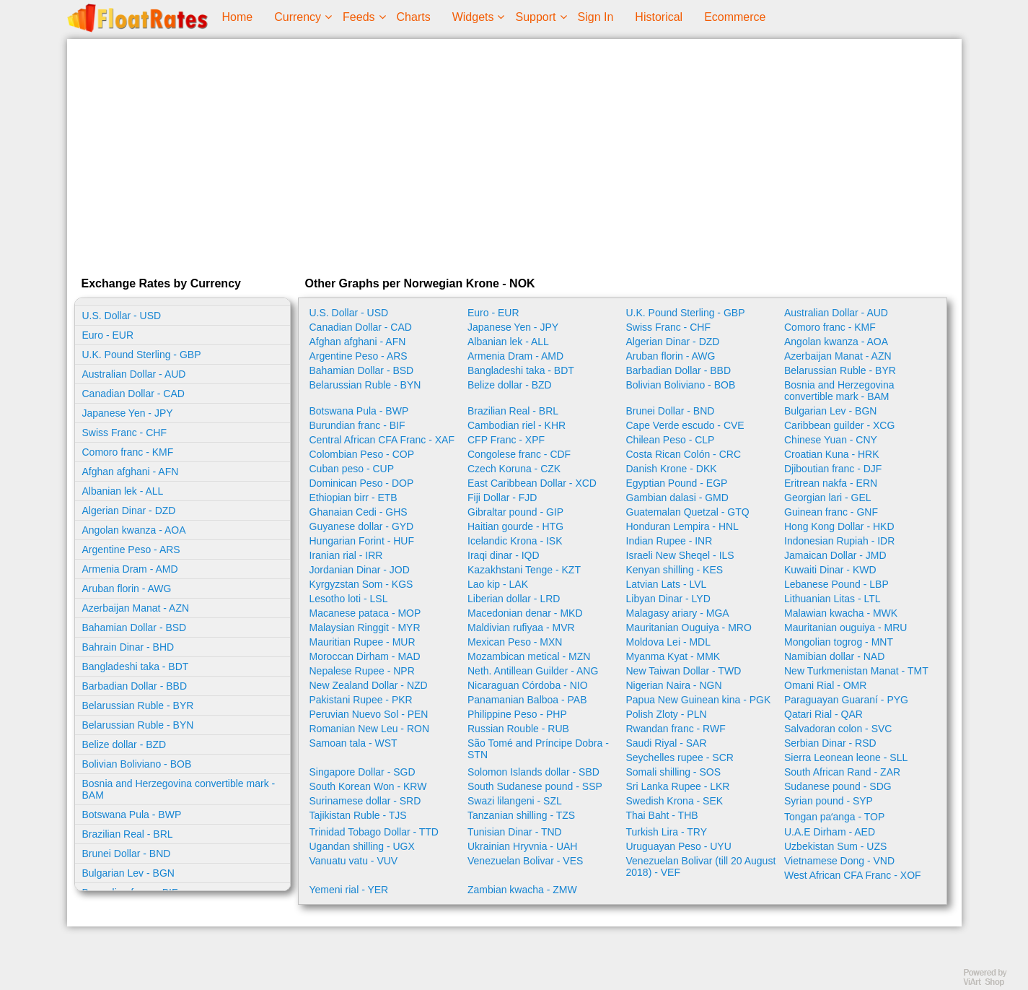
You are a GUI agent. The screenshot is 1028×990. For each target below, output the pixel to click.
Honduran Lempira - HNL (682, 526)
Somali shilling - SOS (673, 772)
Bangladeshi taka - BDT (135, 666)
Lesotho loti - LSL (348, 598)
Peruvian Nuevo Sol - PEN (369, 714)
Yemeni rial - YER (349, 889)
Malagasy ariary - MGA (677, 613)
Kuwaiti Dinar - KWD (830, 570)
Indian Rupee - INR (669, 541)
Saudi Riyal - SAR (666, 743)
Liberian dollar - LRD (513, 598)
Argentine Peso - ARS (131, 549)
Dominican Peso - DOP (361, 483)
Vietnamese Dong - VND (839, 861)
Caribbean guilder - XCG (839, 425)
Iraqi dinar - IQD (503, 555)
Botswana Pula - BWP (132, 814)
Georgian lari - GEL (827, 497)
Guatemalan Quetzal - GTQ (688, 512)
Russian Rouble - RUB (518, 728)
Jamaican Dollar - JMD (835, 555)
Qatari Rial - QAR (823, 714)
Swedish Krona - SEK (675, 801)
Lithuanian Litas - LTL (832, 598)
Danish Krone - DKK (671, 468)
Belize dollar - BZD (124, 744)
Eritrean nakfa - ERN (830, 483)
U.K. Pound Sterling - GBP (141, 354)
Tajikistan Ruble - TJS (358, 815)
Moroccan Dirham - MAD (365, 656)
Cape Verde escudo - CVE (685, 425)
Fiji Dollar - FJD (502, 497)
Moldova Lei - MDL (668, 642)
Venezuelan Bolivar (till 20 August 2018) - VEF (701, 866)
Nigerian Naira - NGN (674, 685)
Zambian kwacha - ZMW (522, 889)
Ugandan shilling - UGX (362, 846)
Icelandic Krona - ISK (515, 541)
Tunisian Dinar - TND (514, 832)
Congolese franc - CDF (519, 454)
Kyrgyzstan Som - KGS (361, 584)
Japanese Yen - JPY (127, 413)
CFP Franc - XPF (506, 440)
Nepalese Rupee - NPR (362, 671)
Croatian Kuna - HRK (831, 454)
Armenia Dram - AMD (130, 569)
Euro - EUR (108, 335)
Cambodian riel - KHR (516, 425)
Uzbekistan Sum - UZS (835, 846)
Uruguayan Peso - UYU (679, 846)
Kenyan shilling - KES (675, 570)
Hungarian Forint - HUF (362, 541)
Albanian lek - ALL (123, 491)
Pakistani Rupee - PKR (361, 699)
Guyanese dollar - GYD (361, 526)
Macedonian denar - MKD (525, 613)
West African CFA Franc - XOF (852, 875)
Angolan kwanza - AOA (134, 530)
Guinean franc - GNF (831, 512)
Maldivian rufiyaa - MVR (521, 627)
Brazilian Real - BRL (127, 834)
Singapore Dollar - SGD (362, 772)
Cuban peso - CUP (352, 468)
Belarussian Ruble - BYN (138, 725)
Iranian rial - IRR (346, 555)
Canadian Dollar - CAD (133, 393)
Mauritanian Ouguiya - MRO (689, 627)
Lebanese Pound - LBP (836, 584)
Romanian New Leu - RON (369, 728)
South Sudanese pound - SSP (534, 786)
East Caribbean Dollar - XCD (532, 483)
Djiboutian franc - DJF (833, 468)
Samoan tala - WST (353, 743)
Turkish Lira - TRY (667, 832)
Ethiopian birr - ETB (353, 497)
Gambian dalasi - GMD (677, 497)
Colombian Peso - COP (362, 454)
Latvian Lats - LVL (666, 584)
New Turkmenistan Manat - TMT (856, 671)
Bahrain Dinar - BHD (128, 647)
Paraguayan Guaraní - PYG (846, 699)
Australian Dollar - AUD (134, 374)
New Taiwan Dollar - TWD (684, 671)
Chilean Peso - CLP (670, 440)
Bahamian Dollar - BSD (134, 627)
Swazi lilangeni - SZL (514, 801)
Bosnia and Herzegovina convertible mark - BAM (179, 789)
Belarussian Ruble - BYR (138, 705)
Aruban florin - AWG (127, 588)
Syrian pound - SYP (828, 801)
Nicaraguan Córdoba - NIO (527, 685)
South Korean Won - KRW (368, 786)
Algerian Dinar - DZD (129, 510)
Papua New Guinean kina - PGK (698, 699)
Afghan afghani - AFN (130, 471)
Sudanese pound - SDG (838, 786)
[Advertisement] (514, 154)
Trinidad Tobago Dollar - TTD (374, 832)
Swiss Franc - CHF (124, 432)
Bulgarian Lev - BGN (128, 873)
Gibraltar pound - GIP (515, 512)
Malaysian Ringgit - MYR (365, 627)
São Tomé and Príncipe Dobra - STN (538, 748)
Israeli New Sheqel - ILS (680, 555)
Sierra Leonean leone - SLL (846, 757)
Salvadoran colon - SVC (838, 728)
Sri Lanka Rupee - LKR (678, 786)
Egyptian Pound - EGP (677, 483)
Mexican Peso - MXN (514, 642)
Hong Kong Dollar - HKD (839, 526)
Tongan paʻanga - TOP (834, 816)
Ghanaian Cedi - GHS (358, 512)
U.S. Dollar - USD (122, 315)
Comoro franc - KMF (128, 452)
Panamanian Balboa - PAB (527, 699)
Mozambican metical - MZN (528, 656)
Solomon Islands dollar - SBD (533, 772)
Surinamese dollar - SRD (365, 801)
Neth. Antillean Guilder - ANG (532, 671)
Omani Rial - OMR (825, 685)
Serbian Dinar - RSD (830, 743)
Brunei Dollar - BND (126, 853)
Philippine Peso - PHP (517, 714)
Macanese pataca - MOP (365, 613)
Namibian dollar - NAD (834, 656)
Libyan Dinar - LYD (668, 598)
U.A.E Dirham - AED (829, 832)
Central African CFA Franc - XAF (382, 440)
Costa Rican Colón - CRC (684, 454)
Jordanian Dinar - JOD (359, 570)
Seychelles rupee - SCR (680, 757)
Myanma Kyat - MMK (673, 656)
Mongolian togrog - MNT (838, 642)
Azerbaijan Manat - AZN (136, 608)
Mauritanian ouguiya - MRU (845, 627)
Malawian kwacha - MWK (840, 613)
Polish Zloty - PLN (666, 714)
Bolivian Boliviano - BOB (137, 764)
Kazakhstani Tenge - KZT (524, 570)
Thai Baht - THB (662, 815)
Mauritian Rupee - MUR (362, 642)
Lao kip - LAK (497, 584)
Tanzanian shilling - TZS (521, 815)
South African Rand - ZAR (842, 772)
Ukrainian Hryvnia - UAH (522, 846)
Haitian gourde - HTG (515, 526)
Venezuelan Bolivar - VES (525, 861)
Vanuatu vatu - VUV (353, 861)
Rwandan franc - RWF (676, 728)
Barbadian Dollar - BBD (135, 686)
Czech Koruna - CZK (514, 468)
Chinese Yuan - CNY (830, 440)
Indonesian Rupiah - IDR (839, 541)
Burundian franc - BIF (357, 425)
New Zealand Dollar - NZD (368, 685)
